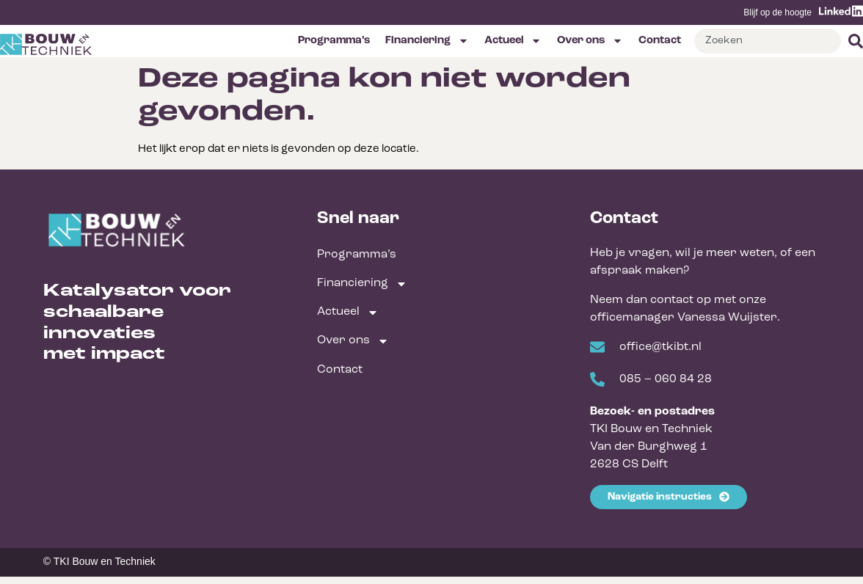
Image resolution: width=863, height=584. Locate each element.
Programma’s (334, 40)
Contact (659, 40)
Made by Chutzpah (773, 562)
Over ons (590, 41)
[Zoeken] (852, 41)
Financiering (427, 41)
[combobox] (767, 41)
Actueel (513, 41)
